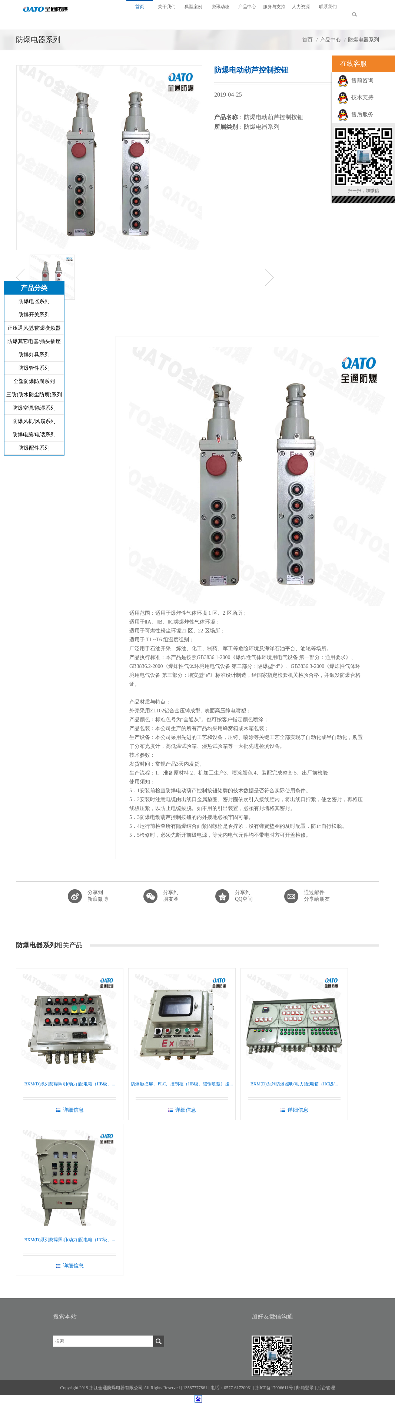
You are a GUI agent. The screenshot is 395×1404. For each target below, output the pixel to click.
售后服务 (355, 114)
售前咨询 (355, 80)
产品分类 (34, 288)
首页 (307, 40)
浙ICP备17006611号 (274, 1387)
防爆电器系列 (34, 301)
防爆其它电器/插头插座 (34, 341)
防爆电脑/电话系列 (34, 434)
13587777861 (195, 1387)
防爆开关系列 (34, 315)
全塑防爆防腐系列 (34, 381)
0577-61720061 (238, 1387)
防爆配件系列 (34, 448)
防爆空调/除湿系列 (34, 408)
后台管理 (326, 1387)
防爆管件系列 (34, 368)
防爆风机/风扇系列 (34, 421)
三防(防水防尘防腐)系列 (34, 394)
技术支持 (355, 97)
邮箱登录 (305, 1387)
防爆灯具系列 (34, 354)
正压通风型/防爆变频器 (34, 328)
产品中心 (330, 40)
